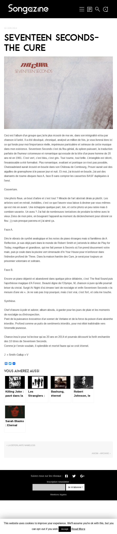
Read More (78, 529)
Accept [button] (64, 529)
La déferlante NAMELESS (21, 487)
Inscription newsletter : (58, 515)
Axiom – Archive (100, 487)
